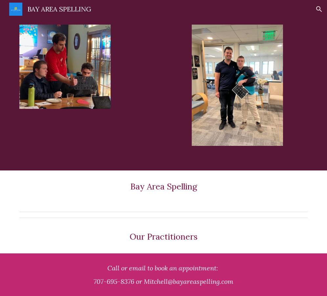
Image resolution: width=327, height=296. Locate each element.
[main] (163, 189)
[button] (319, 9)
